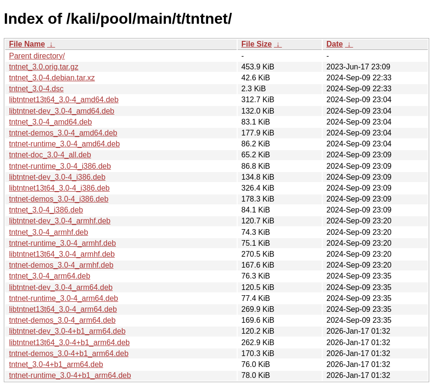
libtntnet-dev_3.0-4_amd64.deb (62, 111)
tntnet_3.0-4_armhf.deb (48, 232)
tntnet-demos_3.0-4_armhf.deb (61, 265)
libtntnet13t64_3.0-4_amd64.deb (63, 100)
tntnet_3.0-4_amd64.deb (50, 122)
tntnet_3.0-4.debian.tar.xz (52, 78)
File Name (27, 44)
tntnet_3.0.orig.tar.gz (43, 67)
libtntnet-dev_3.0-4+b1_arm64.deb (67, 331)
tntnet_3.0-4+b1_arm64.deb (56, 364)
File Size (256, 44)
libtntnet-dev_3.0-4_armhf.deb (59, 221)
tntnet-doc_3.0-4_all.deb (50, 155)
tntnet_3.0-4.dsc (36, 89)
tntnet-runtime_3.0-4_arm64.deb (63, 298)
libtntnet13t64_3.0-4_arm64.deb (63, 309)
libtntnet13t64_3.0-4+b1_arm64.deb (69, 342)
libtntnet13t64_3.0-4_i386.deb (59, 188)
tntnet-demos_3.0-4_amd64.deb (63, 133)
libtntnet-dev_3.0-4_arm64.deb (61, 287)
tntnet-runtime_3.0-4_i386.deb (60, 166)
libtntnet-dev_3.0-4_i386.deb (57, 177)
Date (335, 44)
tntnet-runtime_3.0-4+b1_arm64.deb (70, 375)
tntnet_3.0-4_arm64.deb (49, 276)
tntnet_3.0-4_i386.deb (46, 210)
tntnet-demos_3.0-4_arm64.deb (62, 320)
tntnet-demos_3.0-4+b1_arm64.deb (68, 353)
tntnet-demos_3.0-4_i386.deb (58, 199)
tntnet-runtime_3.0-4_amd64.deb (64, 144)
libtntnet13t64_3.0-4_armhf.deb (62, 254)
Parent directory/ (37, 56)
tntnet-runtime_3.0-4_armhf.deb (62, 243)
